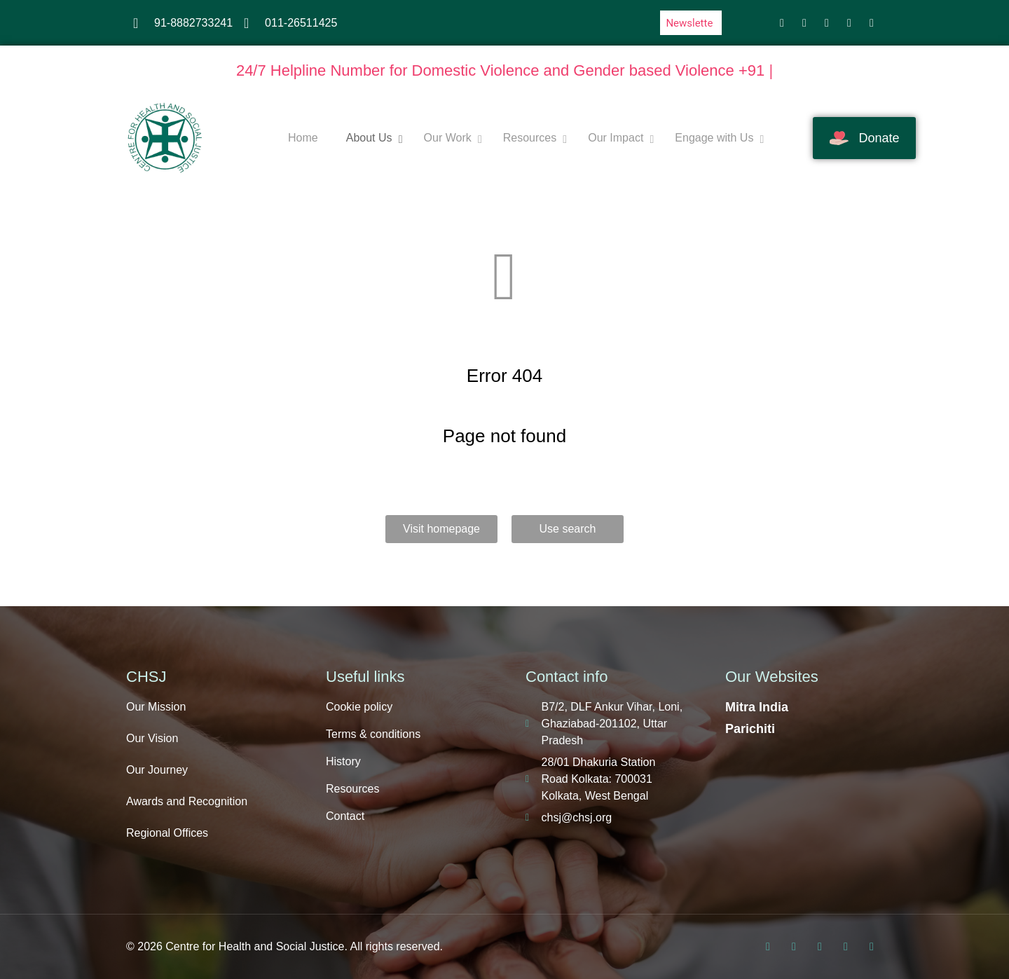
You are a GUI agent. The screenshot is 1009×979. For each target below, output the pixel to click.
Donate (864, 138)
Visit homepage (441, 529)
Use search (568, 529)
